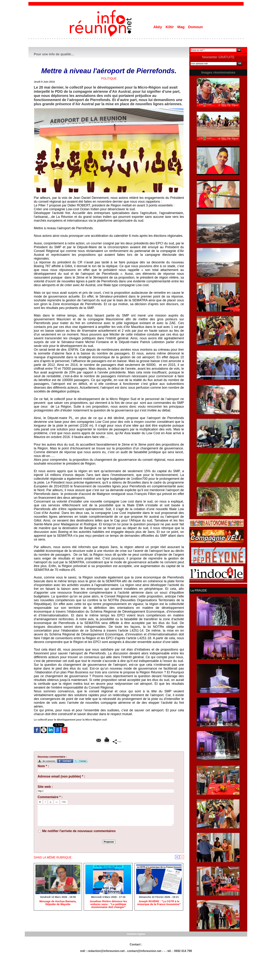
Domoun (195, 27)
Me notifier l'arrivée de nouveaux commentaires (79, 831)
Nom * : (43, 766)
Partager (117, 741)
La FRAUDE (198, 590)
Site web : (45, 787)
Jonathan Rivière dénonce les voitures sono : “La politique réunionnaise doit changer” (108, 904)
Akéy (158, 27)
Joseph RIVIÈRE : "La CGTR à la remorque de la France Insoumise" (159, 903)
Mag (181, 27)
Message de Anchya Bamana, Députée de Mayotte (58, 903)
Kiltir (170, 27)
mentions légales (136, 933)
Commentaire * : (50, 797)
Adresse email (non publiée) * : (61, 776)
